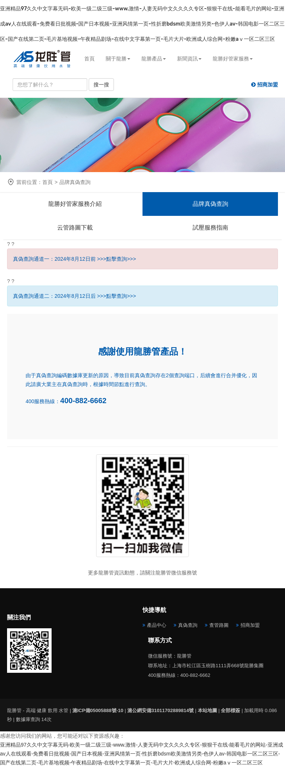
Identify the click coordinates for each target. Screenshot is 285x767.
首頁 (89, 59)
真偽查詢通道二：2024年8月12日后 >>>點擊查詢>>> (74, 296)
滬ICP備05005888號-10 (97, 710)
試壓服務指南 (210, 227)
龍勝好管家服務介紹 (75, 204)
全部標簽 (230, 710)
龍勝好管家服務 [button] (233, 59)
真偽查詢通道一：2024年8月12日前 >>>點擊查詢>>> (74, 259)
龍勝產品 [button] (153, 59)
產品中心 (156, 625)
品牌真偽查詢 (210, 204)
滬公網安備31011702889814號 (160, 710)
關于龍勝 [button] (118, 59)
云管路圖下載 (75, 227)
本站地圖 (207, 710)
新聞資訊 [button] (189, 59)
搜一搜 (101, 85)
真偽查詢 (187, 625)
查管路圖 (219, 625)
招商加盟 (250, 625)
